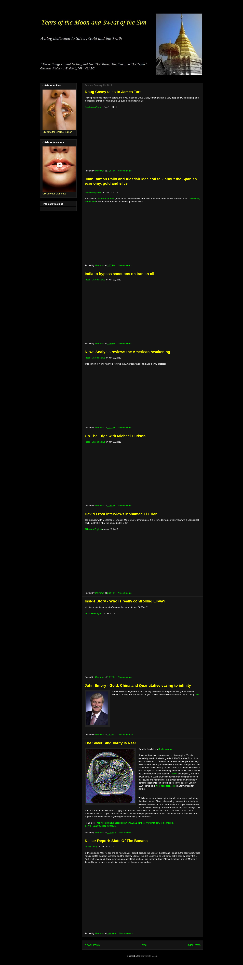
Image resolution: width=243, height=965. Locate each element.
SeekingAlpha (165, 749)
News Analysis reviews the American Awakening (127, 352)
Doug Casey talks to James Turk (113, 92)
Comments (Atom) (149, 956)
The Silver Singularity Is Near (110, 743)
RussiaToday (91, 846)
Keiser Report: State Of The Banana (116, 841)
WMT (174, 773)
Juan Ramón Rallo (106, 198)
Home (143, 945)
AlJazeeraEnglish (93, 529)
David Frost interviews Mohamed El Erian (121, 514)
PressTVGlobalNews (95, 279)
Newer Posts (92, 945)
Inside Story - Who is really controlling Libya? (125, 601)
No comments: (125, 170)
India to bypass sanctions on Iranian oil (119, 274)
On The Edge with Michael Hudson (115, 436)
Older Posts (193, 945)
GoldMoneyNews (93, 107)
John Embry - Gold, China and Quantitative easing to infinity (138, 685)
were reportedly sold (166, 786)
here (197, 694)
